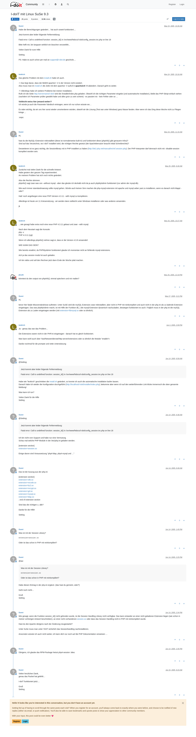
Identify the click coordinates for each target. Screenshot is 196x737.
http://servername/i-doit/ (44, 94)
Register (16, 721)
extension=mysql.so (27, 494)
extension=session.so (28, 448)
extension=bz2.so (26, 485)
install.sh (47, 78)
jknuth (21, 275)
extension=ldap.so (26, 497)
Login (25, 721)
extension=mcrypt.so (27, 488)
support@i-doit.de (57, 60)
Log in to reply (178, 19)
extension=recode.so (27, 483)
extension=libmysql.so (69, 310)
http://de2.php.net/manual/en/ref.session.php (107, 149)
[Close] (183, 703)
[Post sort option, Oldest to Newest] (168, 19)
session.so (81, 619)
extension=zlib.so (26, 480)
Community (32, 4)
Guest (21, 26)
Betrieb (15, 19)
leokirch (22, 74)
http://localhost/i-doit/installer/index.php (82, 384)
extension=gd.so (26, 491)
